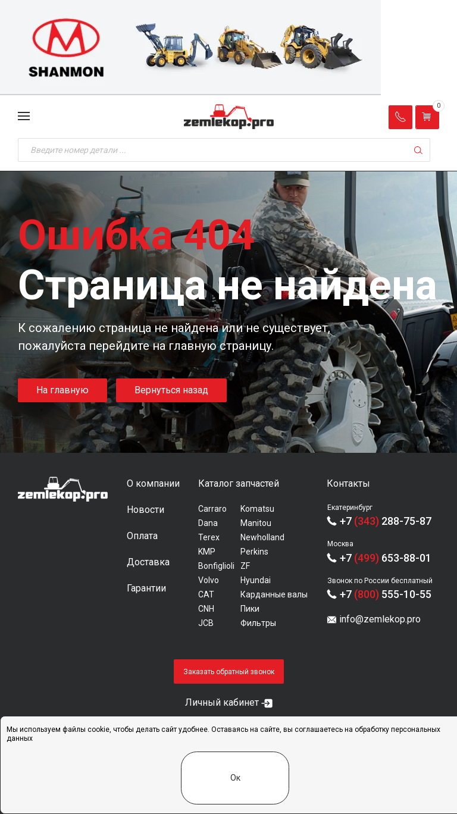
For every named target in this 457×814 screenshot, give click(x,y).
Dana (208, 523)
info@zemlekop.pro (380, 619)
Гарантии (146, 588)
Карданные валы (274, 594)
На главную (62, 390)
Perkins (254, 551)
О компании (153, 483)
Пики (249, 608)
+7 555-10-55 (385, 594)
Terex (209, 537)
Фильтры (258, 623)
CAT (206, 594)
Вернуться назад (171, 390)
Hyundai (255, 580)
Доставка (148, 562)
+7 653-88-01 (385, 558)
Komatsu (257, 509)
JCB (206, 623)
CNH (206, 608)
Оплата (142, 535)
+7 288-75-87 (385, 521)
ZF (245, 566)
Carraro (212, 509)
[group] (228, 47)
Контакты (348, 483)
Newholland (262, 537)
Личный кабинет (222, 702)
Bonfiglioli (216, 566)
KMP (206, 551)
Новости (145, 509)
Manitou (255, 523)
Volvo (208, 580)
